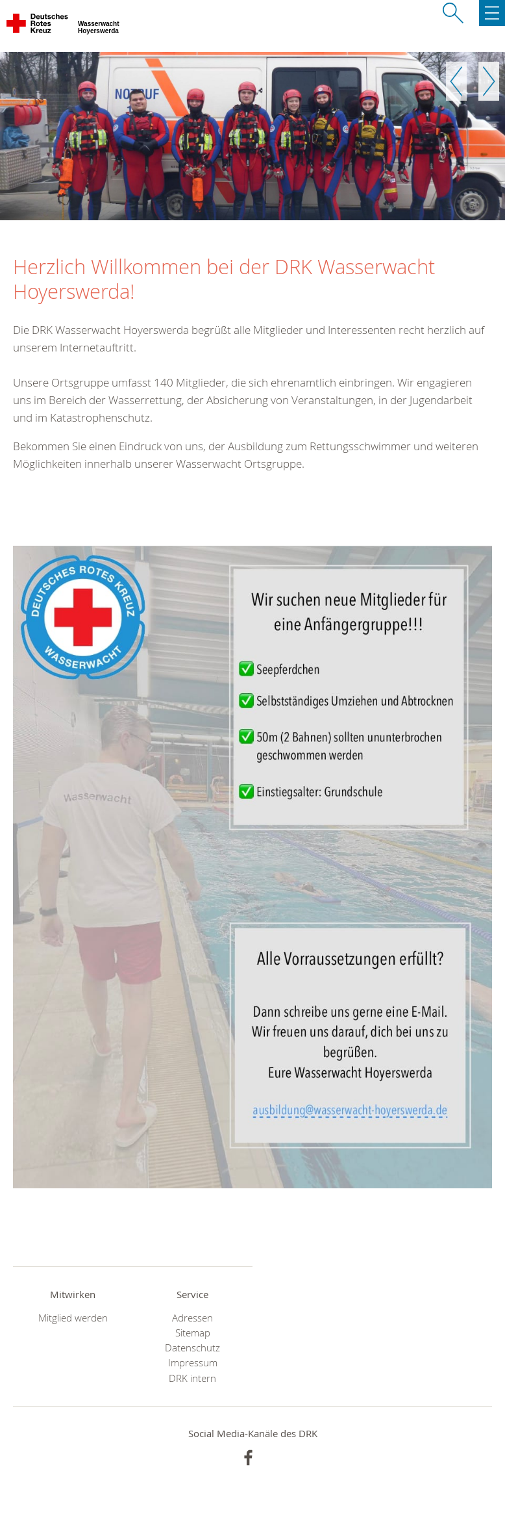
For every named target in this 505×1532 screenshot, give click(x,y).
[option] (252, 136)
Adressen (192, 1318)
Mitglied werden (73, 1318)
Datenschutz (192, 1348)
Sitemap (192, 1333)
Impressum (192, 1363)
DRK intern (192, 1378)
